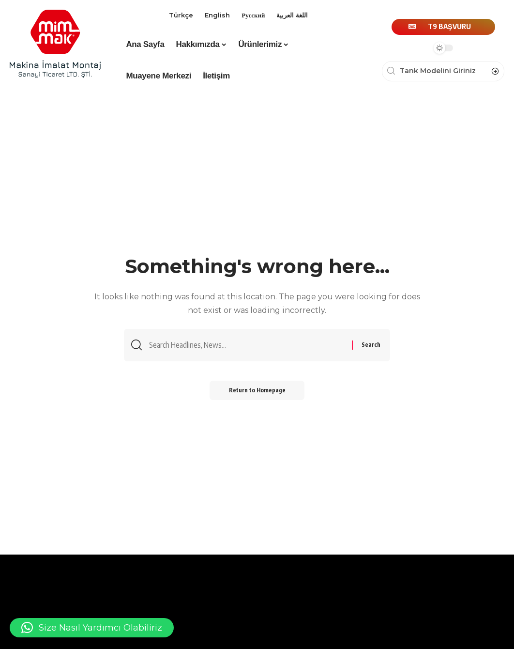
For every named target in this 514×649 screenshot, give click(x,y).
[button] (92, 627)
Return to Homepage (257, 390)
